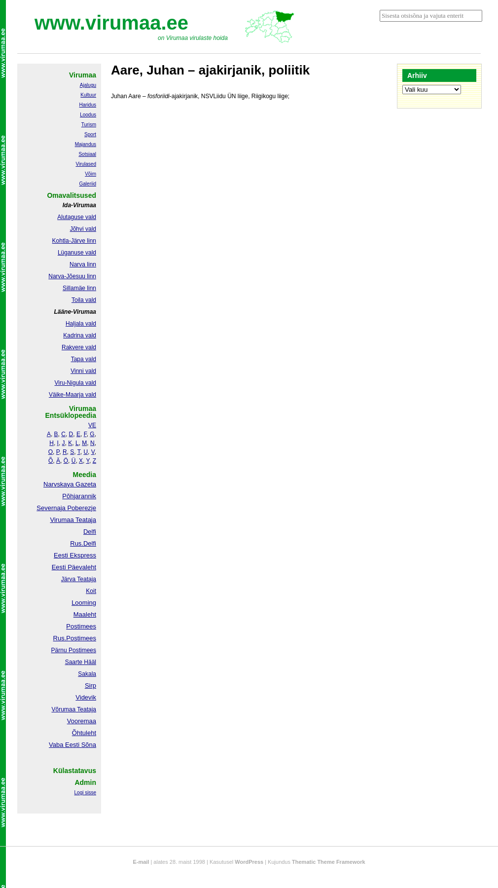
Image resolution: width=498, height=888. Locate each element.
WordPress (249, 862)
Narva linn (83, 264)
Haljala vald (81, 323)
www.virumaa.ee (111, 23)
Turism (88, 124)
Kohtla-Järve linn (74, 240)
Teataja (85, 709)
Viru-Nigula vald (76, 382)
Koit (91, 591)
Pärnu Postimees (73, 650)
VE (92, 425)
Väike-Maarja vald (72, 394)
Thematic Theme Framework (328, 862)
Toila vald (83, 299)
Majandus (85, 144)
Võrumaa (63, 709)
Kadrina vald (79, 335)
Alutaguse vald (76, 217)
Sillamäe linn (79, 288)
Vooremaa (81, 721)
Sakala (87, 673)
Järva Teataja (78, 579)
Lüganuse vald (77, 252)
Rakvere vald (79, 347)
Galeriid (87, 183)
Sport (90, 134)
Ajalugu (88, 85)
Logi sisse (85, 792)
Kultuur (88, 95)
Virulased (85, 164)
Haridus (87, 105)
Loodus (88, 114)
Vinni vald (83, 371)
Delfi (89, 531)
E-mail (141, 862)
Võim (90, 174)
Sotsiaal (87, 154)
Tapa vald (83, 359)
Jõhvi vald (83, 228)
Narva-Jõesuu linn (72, 276)
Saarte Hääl (80, 662)
